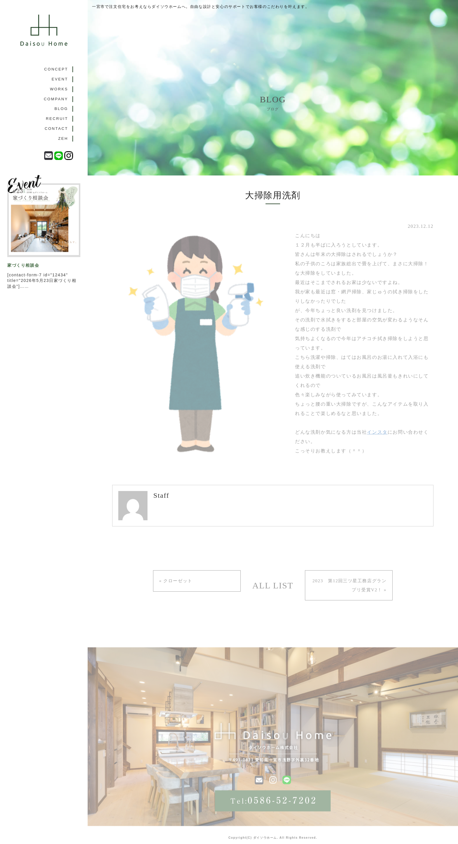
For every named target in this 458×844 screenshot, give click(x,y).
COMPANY (56, 105)
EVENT (60, 81)
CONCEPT (56, 69)
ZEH (63, 153)
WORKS (59, 93)
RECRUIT (57, 129)
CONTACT (56, 141)
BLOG (61, 117)
